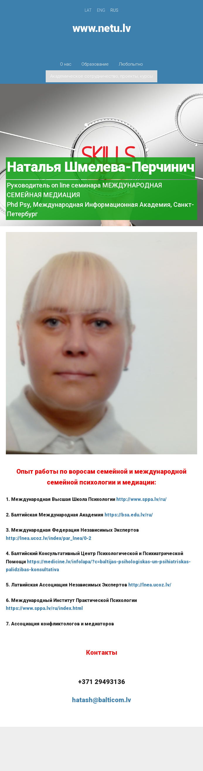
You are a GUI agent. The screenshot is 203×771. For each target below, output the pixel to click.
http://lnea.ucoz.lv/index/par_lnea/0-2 (48, 538)
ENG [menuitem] (101, 10)
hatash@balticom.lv (101, 700)
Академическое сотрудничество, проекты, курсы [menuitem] (101, 76)
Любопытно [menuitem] (131, 64)
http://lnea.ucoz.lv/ (149, 585)
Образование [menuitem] (95, 64)
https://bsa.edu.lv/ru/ (129, 515)
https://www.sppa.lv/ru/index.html (44, 608)
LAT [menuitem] (88, 10)
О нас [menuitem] (65, 64)
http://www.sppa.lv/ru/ (141, 499)
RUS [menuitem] (114, 10)
